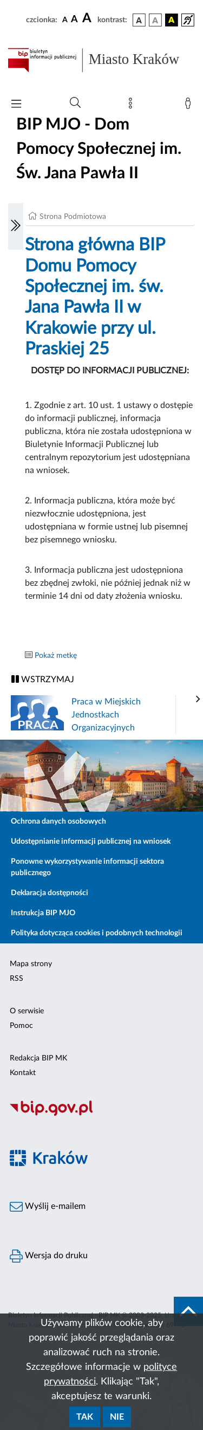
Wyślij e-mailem (48, 1206)
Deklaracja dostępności (49, 893)
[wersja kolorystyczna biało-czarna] (155, 20)
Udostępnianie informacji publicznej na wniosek (91, 841)
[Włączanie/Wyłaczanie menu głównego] (16, 105)
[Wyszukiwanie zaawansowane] (75, 103)
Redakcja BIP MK (38, 1058)
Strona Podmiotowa (73, 217)
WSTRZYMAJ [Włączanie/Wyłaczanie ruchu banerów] (42, 679)
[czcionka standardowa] (65, 19)
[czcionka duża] (88, 18)
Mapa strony (31, 964)
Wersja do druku (49, 1256)
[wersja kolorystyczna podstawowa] (139, 20)
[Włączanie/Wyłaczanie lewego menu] (15, 226)
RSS (16, 978)
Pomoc (21, 1026)
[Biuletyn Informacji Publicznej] (101, 1114)
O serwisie (27, 1011)
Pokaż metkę (56, 655)
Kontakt (23, 1073)
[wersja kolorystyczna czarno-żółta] (172, 20)
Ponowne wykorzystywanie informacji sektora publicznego (87, 867)
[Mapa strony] (132, 105)
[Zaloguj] (190, 105)
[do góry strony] (188, 1311)
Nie (117, 1417)
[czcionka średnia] (74, 19)
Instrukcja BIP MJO (43, 913)
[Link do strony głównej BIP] (101, 60)
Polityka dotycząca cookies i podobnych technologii (96, 933)
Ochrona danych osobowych (58, 821)
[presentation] (198, 699)
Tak (84, 1417)
